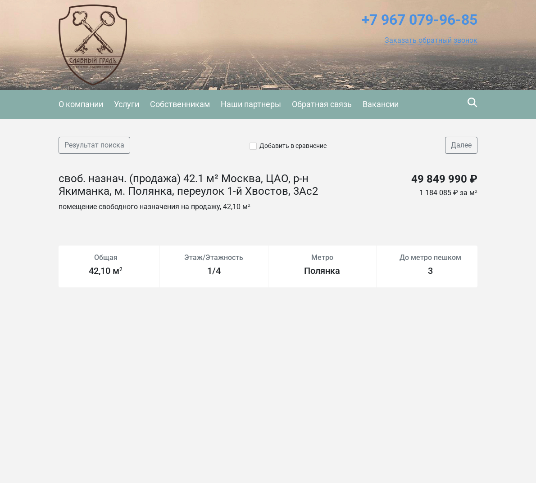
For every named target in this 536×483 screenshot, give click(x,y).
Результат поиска (94, 145)
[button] (431, 40)
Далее (461, 145)
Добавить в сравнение (293, 145)
